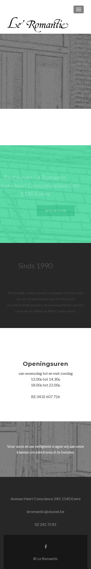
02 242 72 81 (46, 524)
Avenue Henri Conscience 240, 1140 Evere (46, 498)
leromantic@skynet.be (45, 511)
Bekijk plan (58, 210)
